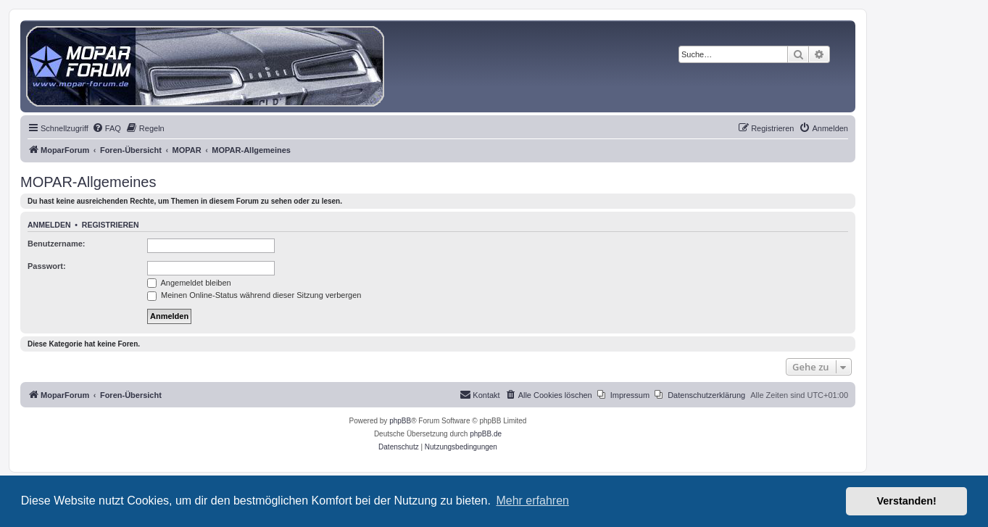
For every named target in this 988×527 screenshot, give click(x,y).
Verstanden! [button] (907, 501)
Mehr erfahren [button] (532, 500)
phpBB (400, 421)
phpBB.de (486, 434)
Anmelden (49, 224)
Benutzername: (56, 243)
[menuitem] (106, 128)
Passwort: (47, 266)
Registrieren (110, 224)
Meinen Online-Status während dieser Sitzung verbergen (254, 295)
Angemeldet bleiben (189, 282)
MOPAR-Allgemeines (88, 182)
